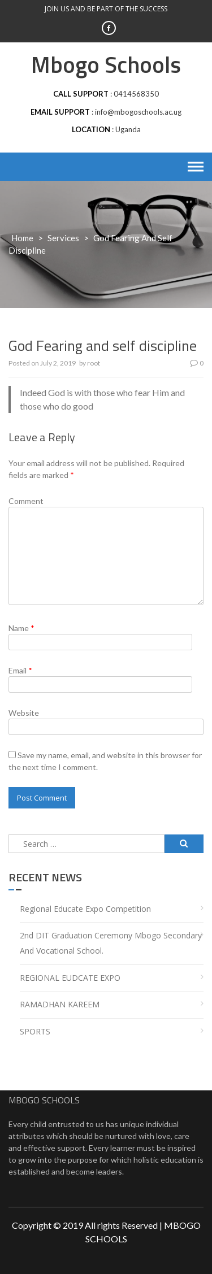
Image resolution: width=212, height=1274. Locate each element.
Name (21, 628)
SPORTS (35, 1031)
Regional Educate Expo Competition (85, 908)
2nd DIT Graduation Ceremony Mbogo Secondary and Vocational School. (111, 943)
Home (22, 238)
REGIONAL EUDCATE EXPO (70, 977)
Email (20, 670)
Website (23, 713)
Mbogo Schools (106, 64)
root (93, 363)
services (63, 238)
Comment (26, 501)
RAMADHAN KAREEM (59, 1004)
